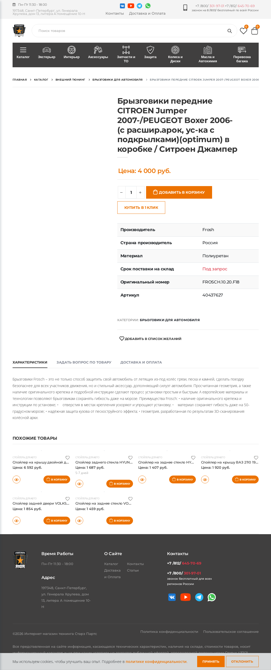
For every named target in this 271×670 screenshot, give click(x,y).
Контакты (115, 13)
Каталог (23, 52)
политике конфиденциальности (156, 661)
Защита (150, 52)
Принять (210, 661)
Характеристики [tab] (30, 362)
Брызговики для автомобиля (170, 320)
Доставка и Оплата (147, 13)
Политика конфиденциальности (169, 631)
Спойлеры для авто (26, 457)
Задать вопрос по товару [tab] (84, 362)
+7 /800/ (209, 6)
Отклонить (242, 661)
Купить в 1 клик (141, 207)
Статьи (133, 570)
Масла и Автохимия (208, 55)
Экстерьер (46, 52)
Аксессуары (98, 52)
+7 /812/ (240, 6)
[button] (243, 32)
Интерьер (72, 52)
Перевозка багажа (242, 55)
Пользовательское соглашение (231, 631)
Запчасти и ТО (126, 55)
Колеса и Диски (175, 55)
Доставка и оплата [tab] (141, 362)
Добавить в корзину (181, 192)
